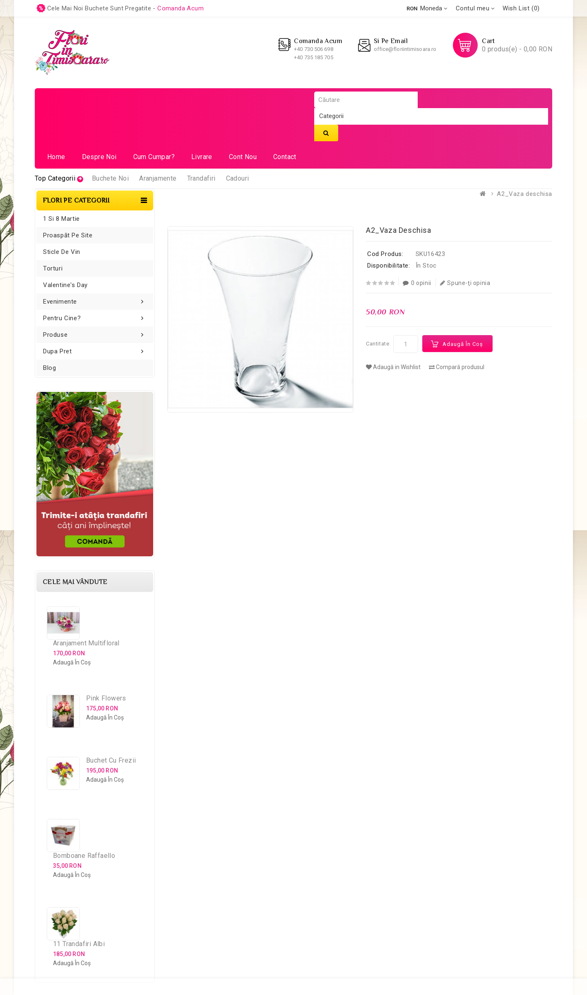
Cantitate (377, 344)
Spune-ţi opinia (465, 283)
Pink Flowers (106, 698)
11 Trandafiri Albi (79, 944)
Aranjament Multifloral (86, 643)
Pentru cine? (62, 318)
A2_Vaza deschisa (524, 194)
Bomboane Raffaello (84, 856)
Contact (284, 157)
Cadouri (237, 178)
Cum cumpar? (154, 157)
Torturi (53, 268)
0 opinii (417, 283)
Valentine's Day (65, 285)
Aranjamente (157, 178)
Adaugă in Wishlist (393, 367)
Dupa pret (57, 351)
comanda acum (180, 8)
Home (56, 157)
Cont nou (243, 157)
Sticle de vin (61, 252)
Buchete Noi (110, 178)
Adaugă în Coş (463, 344)
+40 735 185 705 (313, 57)
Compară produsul (456, 367)
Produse (55, 334)
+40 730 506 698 (313, 49)
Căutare (326, 133)
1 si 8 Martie (61, 218)
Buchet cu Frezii (111, 760)
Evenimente (60, 301)
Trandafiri (201, 178)
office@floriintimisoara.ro (405, 49)
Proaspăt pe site (68, 235)
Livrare (201, 157)
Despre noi (99, 157)
